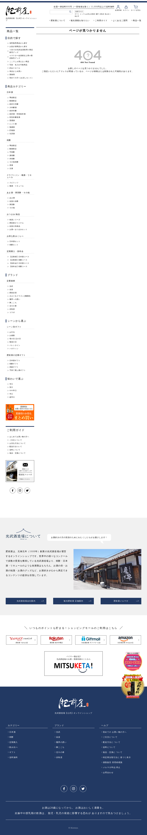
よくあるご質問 (120, 20)
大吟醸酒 (13, 107)
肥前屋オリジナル (16, 223)
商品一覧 (137, 20)
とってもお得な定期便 (87, 14)
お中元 (12, 332)
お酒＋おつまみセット (18, 229)
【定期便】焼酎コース (18, 260)
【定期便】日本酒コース (19, 257)
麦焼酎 (12, 155)
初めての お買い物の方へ (115, 731)
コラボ (12, 312)
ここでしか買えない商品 (19, 61)
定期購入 (13, 741)
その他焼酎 (13, 162)
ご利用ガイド (101, 20)
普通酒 (12, 120)
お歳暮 (12, 335)
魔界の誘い (61, 741)
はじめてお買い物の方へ (19, 437)
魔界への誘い (14, 299)
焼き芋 (77, 16)
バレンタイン (14, 345)
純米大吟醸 (13, 104)
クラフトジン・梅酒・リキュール (19, 176)
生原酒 (12, 134)
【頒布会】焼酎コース (18, 266)
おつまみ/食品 (13, 214)
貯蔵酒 (12, 130)
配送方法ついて (15, 447)
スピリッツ (13, 183)
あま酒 (12, 198)
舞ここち (13, 303)
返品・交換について (17, 453)
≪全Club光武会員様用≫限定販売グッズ (21, 51)
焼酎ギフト (13, 364)
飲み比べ (108, 14)
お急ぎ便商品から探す (18, 46)
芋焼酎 (12, 152)
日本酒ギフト (14, 360)
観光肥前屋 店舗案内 (73, 600)
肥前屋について (58, 20)
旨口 (11, 387)
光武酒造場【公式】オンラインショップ (73, 712)
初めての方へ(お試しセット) (20, 78)
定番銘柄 (11, 280)
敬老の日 (13, 342)
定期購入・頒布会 (15, 251)
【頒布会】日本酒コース (19, 263)
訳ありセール (14, 68)
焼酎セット (13, 245)
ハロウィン (13, 349)
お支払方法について (17, 443)
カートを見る (136, 10)
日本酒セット (14, 241)
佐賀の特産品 (14, 226)
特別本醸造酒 (14, 117)
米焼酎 (12, 159)
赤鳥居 (101, 14)
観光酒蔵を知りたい (80, 20)
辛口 (11, 394)
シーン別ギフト (14, 326)
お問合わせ (108, 771)
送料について (14, 450)
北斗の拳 (13, 306)
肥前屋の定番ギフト (16, 355)
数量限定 (13, 101)
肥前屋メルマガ (121, 600)
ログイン (126, 10)
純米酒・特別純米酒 (17, 114)
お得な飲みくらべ (15, 236)
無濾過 (12, 127)
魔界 (97, 14)
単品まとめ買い (15, 71)
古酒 (11, 168)
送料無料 (13, 756)
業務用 (12, 74)
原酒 (11, 165)
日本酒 (10, 92)
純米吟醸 (13, 111)
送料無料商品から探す (18, 43)
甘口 (11, 384)
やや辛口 (13, 390)
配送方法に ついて (111, 741)
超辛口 (12, 397)
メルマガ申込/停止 (111, 766)
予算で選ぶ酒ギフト (17, 370)
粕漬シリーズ (14, 220)
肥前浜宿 (13, 293)
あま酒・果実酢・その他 (18, 192)
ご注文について (15, 440)
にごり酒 (13, 124)
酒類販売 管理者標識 (112, 761)
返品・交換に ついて (112, 751)
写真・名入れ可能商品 (18, 65)
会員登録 (118, 10)
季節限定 (13, 98)
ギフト (77, 14)
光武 (11, 286)
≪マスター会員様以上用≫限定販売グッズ (21, 57)
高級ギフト (13, 367)
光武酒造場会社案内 (26, 600)
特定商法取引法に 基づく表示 (117, 756)
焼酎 (9, 140)
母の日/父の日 (15, 339)
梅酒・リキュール (16, 186)
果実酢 (12, 204)
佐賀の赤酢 (13, 201)
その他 (12, 208)
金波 (11, 289)
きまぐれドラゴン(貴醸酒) (20, 296)
